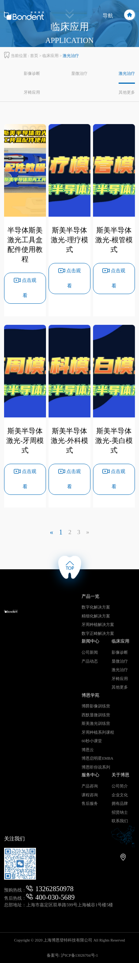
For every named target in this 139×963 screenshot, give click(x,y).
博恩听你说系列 (96, 767)
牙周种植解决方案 (98, 625)
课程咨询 (90, 795)
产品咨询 (90, 786)
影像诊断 (32, 73)
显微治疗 (79, 73)
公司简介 (120, 786)
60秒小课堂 (92, 741)
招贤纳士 (120, 812)
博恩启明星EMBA (97, 758)
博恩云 (88, 750)
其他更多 (127, 92)
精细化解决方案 (96, 616)
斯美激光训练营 (96, 724)
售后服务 (90, 804)
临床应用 (50, 56)
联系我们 (120, 821)
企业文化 (120, 795)
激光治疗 (127, 73)
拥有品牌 (120, 804)
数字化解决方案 (96, 607)
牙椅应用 (32, 92)
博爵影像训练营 (96, 706)
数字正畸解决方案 (98, 634)
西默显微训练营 (96, 715)
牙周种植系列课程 (98, 732)
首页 (34, 56)
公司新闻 (90, 652)
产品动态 (90, 661)
